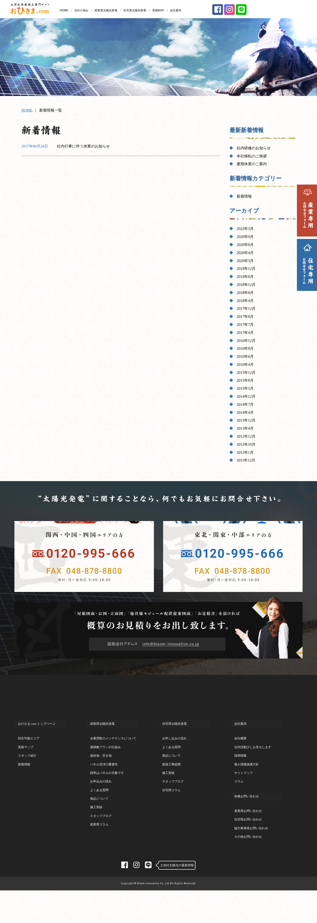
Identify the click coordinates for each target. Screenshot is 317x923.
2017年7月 (245, 325)
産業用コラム (99, 843)
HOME (64, 10)
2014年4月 (245, 412)
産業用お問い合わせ (248, 830)
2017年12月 (246, 308)
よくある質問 (99, 809)
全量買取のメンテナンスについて (113, 757)
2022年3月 (245, 229)
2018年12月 (246, 285)
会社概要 (240, 757)
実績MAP (158, 10)
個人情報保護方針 (246, 783)
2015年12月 (246, 373)
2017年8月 (245, 317)
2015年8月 (245, 380)
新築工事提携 (171, 783)
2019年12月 (246, 269)
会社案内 (175, 10)
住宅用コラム (171, 809)
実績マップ (25, 766)
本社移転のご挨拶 (252, 156)
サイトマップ (243, 792)
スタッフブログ (101, 835)
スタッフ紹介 (27, 774)
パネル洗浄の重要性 (104, 783)
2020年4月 (245, 253)
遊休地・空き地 (101, 774)
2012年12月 (246, 436)
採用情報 (240, 774)
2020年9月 (245, 237)
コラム (238, 800)
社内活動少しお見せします (252, 766)
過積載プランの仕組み (105, 766)
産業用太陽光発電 (106, 10)
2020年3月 (245, 261)
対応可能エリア (28, 757)
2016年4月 (245, 364)
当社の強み (81, 10)
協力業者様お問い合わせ (251, 847)
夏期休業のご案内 (252, 164)
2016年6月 (245, 356)
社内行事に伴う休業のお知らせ (83, 146)
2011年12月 (246, 460)
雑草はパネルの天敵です (107, 792)
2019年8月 (245, 277)
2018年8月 (245, 293)
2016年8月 (245, 348)
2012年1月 (245, 452)
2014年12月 (246, 396)
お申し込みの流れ (174, 757)
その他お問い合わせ (248, 856)
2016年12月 (246, 341)
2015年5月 (245, 388)
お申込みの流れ (101, 800)
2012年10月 (246, 444)
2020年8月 (245, 245)
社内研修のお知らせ (254, 148)
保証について (99, 817)
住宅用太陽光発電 (134, 10)
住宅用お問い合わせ (248, 838)
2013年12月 (246, 420)
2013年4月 (245, 428)
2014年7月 (245, 404)
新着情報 (244, 196)
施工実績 (96, 826)
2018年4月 (245, 301)
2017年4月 (245, 333)
